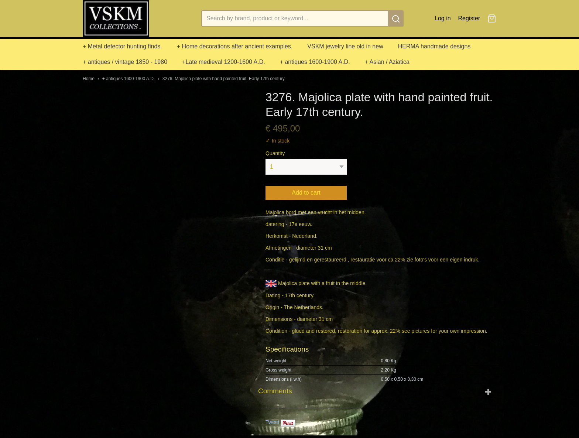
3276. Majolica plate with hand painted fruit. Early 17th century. (223, 78)
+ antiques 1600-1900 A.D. (315, 62)
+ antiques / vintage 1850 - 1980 (125, 62)
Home (89, 78)
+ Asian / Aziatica (387, 62)
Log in (443, 18)
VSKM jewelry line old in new (345, 46)
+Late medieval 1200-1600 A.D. (223, 62)
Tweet (272, 422)
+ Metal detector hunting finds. (122, 46)
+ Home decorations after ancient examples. (235, 46)
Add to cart (306, 192)
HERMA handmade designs (434, 46)
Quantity (275, 153)
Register (469, 18)
